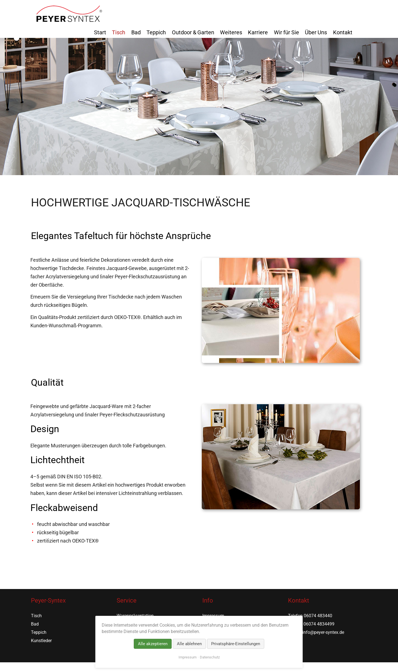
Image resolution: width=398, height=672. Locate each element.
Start (100, 32)
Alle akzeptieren (152, 643)
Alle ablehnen (189, 643)
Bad (136, 32)
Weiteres (231, 32)
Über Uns (316, 32)
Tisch (118, 32)
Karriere (258, 32)
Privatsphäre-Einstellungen (235, 643)
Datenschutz (210, 657)
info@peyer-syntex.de (323, 632)
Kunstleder (41, 640)
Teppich (156, 32)
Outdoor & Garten (193, 32)
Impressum (188, 657)
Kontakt (342, 32)
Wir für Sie (286, 32)
